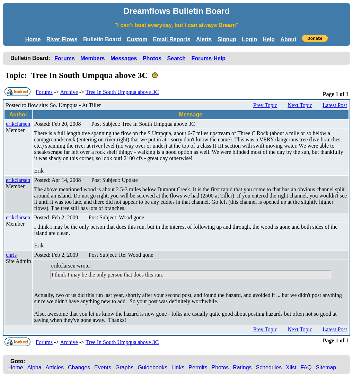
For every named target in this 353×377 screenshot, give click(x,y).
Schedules (269, 367)
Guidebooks (152, 367)
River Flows (62, 39)
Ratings (242, 367)
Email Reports (172, 39)
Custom (137, 39)
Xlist (291, 367)
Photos (152, 58)
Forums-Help (208, 58)
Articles (55, 367)
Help (269, 39)
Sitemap (326, 367)
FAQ (306, 367)
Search (176, 58)
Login (249, 39)
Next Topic (300, 105)
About (288, 39)
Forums (64, 58)
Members (92, 58)
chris (11, 255)
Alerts (204, 39)
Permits (197, 367)
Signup (227, 39)
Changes (79, 367)
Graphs (124, 367)
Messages (124, 58)
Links (177, 367)
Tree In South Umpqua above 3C (122, 92)
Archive (69, 92)
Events (102, 367)
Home (33, 39)
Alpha (34, 367)
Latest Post (335, 105)
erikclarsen (18, 124)
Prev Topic (265, 105)
